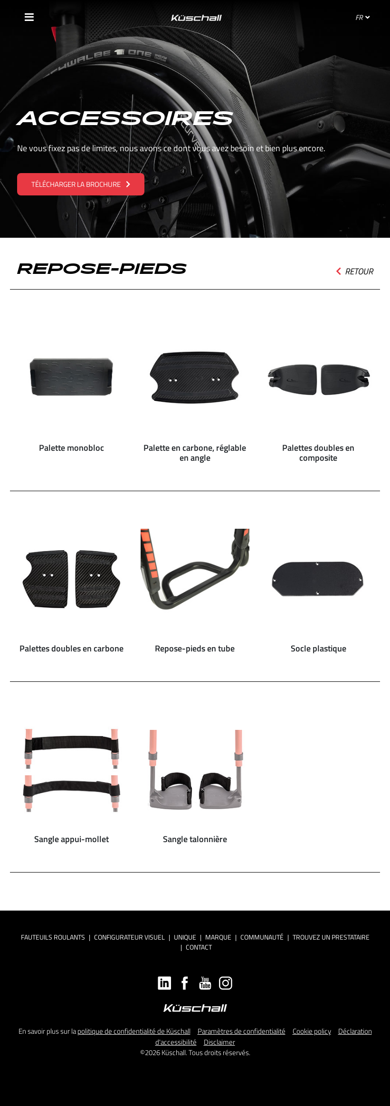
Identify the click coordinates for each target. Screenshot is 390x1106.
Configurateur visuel (129, 937)
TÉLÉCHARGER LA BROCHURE (80, 184)
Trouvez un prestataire (331, 937)
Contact (199, 947)
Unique (185, 937)
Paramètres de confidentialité (241, 1031)
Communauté (262, 937)
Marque (218, 937)
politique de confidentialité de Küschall (133, 1031)
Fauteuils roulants (53, 937)
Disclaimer (219, 1042)
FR (362, 17)
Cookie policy (312, 1031)
